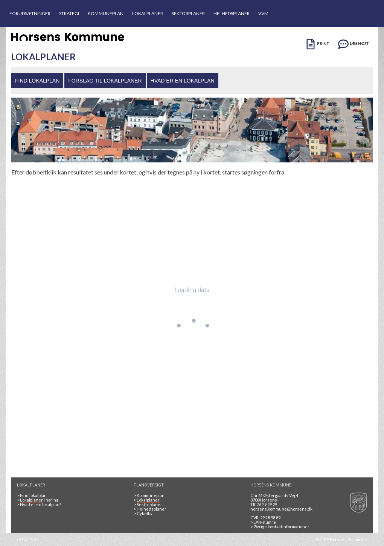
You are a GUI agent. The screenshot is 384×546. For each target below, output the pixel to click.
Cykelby (143, 513)
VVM (263, 13)
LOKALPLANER (147, 13)
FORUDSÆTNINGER (29, 13)
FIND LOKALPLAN (37, 81)
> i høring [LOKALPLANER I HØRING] (38, 500)
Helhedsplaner (150, 508)
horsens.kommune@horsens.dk (281, 508)
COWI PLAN (28, 539)
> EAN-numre (263, 522)
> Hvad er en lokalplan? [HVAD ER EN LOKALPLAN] (39, 504)
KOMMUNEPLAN (105, 13)
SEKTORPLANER (188, 13)
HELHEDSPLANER (231, 13)
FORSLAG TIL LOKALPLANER (105, 81)
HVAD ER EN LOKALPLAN (183, 81)
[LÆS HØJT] (353, 42)
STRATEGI (69, 13)
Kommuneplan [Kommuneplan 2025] (149, 495)
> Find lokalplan (32, 495)
